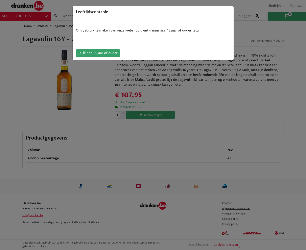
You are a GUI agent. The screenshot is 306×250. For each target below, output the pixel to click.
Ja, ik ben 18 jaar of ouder (98, 53)
